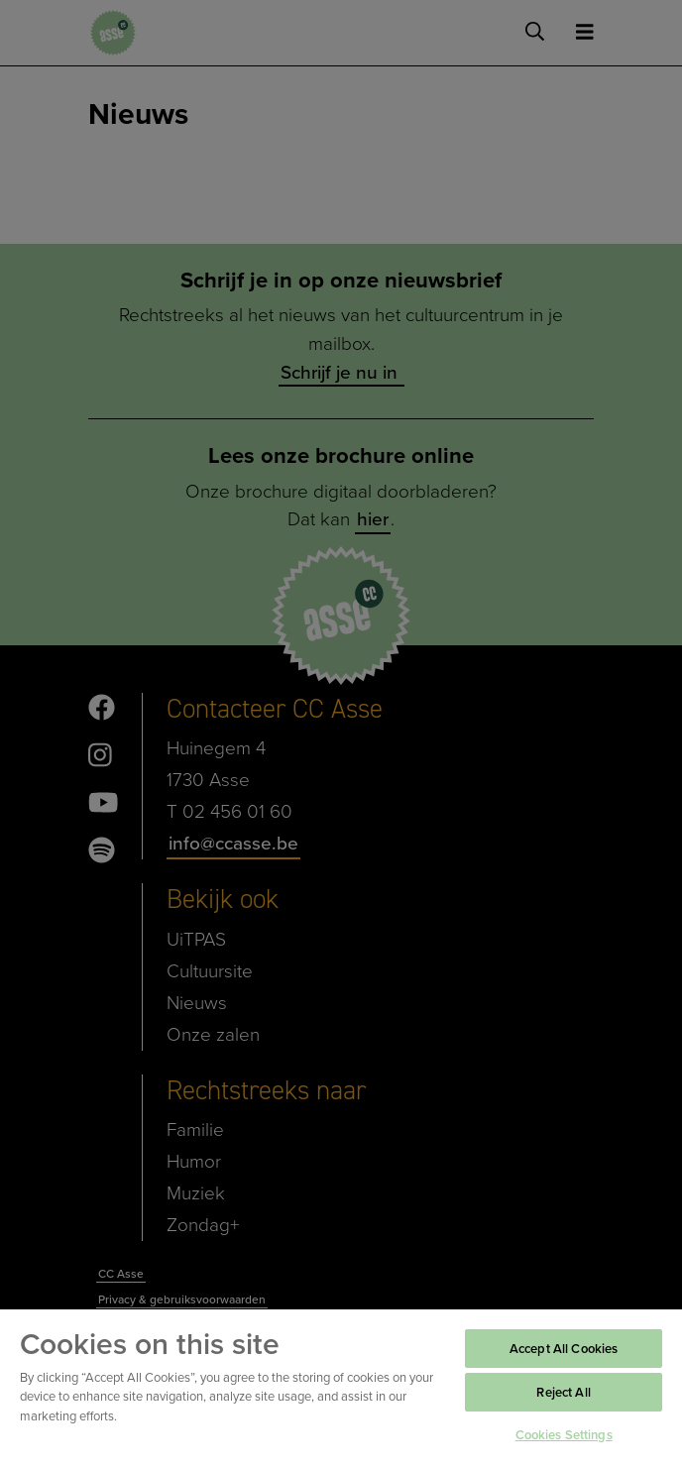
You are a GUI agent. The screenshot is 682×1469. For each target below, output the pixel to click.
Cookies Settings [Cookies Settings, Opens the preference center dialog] (564, 1434)
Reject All (563, 1392)
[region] (341, 1388)
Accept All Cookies (564, 1348)
